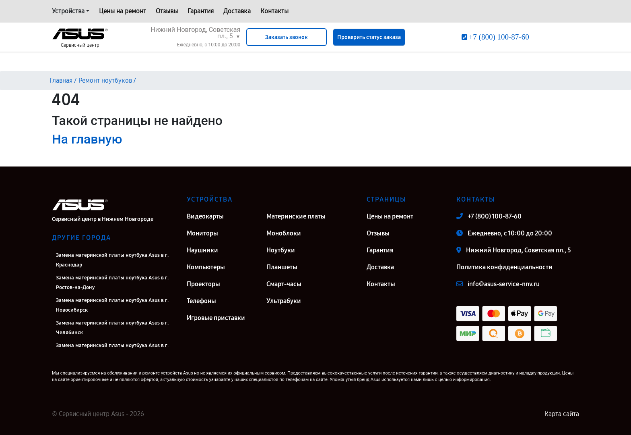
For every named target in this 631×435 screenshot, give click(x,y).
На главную (87, 139)
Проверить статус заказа (369, 37)
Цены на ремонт (122, 11)
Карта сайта (561, 414)
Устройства (68, 11)
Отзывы (167, 11)
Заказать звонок (286, 37)
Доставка (237, 11)
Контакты (274, 11)
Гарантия (201, 11)
